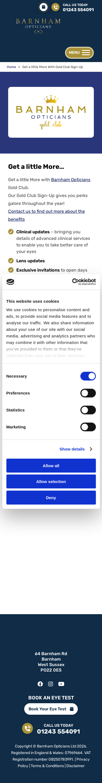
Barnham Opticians (70, 179)
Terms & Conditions (47, 766)
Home (11, 67)
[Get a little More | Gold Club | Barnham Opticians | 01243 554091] (38, 25)
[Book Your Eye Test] (43, 7)
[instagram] (50, 682)
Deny (51, 497)
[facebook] (40, 682)
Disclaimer (75, 766)
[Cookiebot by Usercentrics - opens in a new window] (73, 281)
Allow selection (51, 481)
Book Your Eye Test (51, 709)
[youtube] (61, 682)
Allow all (51, 465)
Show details (72, 449)
